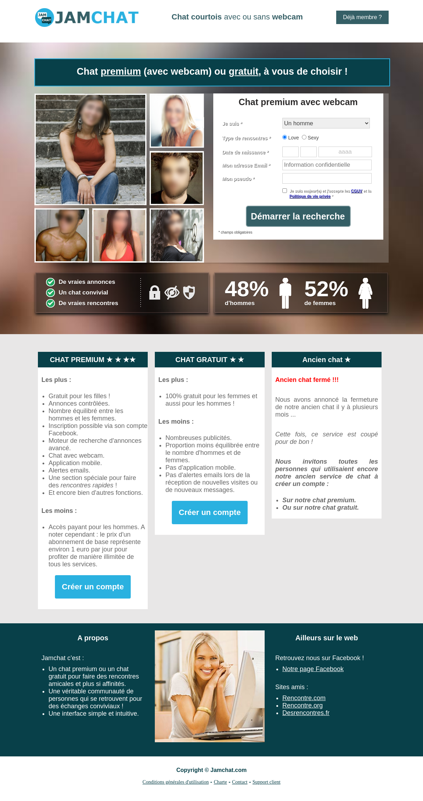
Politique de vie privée (310, 196)
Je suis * (232, 123)
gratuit (244, 71)
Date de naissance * (245, 152)
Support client (267, 782)
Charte (220, 782)
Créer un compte (93, 586)
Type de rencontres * (246, 138)
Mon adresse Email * (246, 165)
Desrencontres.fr (305, 712)
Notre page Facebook (313, 669)
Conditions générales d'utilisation (175, 782)
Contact (240, 782)
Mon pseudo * (238, 179)
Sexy (310, 138)
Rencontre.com (304, 698)
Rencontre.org (302, 705)
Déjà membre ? (362, 17)
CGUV (356, 191)
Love (290, 138)
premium (121, 71)
